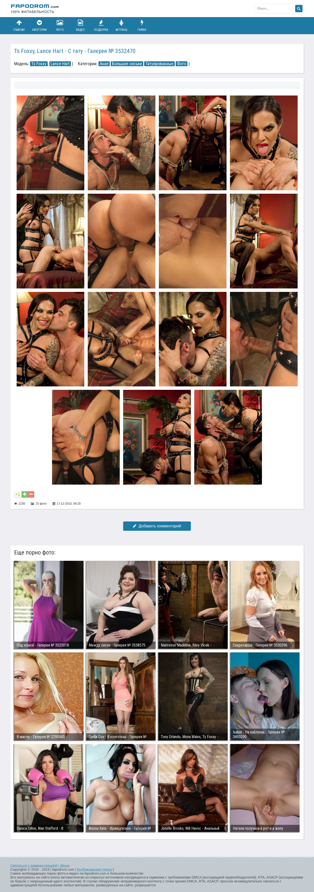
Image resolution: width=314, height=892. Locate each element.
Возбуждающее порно (94, 869)
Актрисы (121, 26)
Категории (39, 26)
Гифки (142, 26)
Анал (104, 63)
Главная (19, 26)
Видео (80, 26)
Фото (59, 26)
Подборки (100, 26)
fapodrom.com (35, 8)
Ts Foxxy (38, 63)
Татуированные (159, 63)
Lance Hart (60, 63)
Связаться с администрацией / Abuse (40, 866)
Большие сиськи (127, 63)
